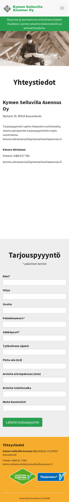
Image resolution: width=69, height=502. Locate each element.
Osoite (7, 304)
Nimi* (6, 276)
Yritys (6, 290)
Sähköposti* (11, 332)
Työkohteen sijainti (16, 346)
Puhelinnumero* (14, 318)
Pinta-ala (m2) (12, 360)
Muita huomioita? (14, 402)
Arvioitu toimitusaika (17, 388)
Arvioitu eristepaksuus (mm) (22, 374)
